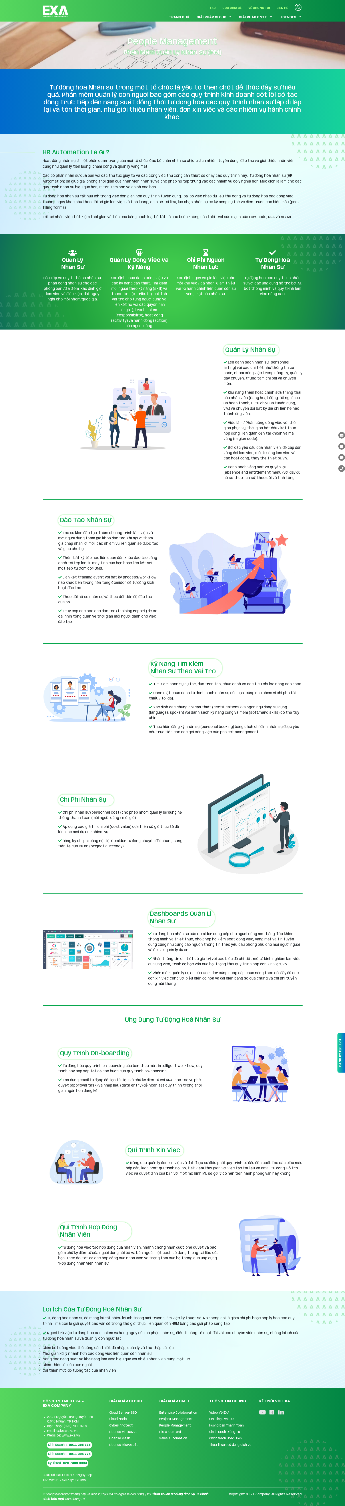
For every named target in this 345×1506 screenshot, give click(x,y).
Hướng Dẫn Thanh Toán (226, 1425)
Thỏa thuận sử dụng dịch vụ (230, 1444)
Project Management (176, 1419)
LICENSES (287, 17)
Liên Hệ (282, 8)
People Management (175, 1425)
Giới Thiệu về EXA (221, 1419)
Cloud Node (118, 1419)
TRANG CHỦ (179, 17)
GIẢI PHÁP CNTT (253, 17)
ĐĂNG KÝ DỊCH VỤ (340, 1053)
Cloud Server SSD (123, 1412)
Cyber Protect (121, 1425)
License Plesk (119, 1438)
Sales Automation (173, 1438)
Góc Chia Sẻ (232, 8)
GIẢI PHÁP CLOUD (211, 17)
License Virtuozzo (123, 1432)
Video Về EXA (219, 1412)
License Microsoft (123, 1444)
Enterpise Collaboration (178, 1412)
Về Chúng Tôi (259, 8)
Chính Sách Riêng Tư (224, 1432)
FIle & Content (170, 1432)
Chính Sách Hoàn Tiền (225, 1438)
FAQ (213, 8)
